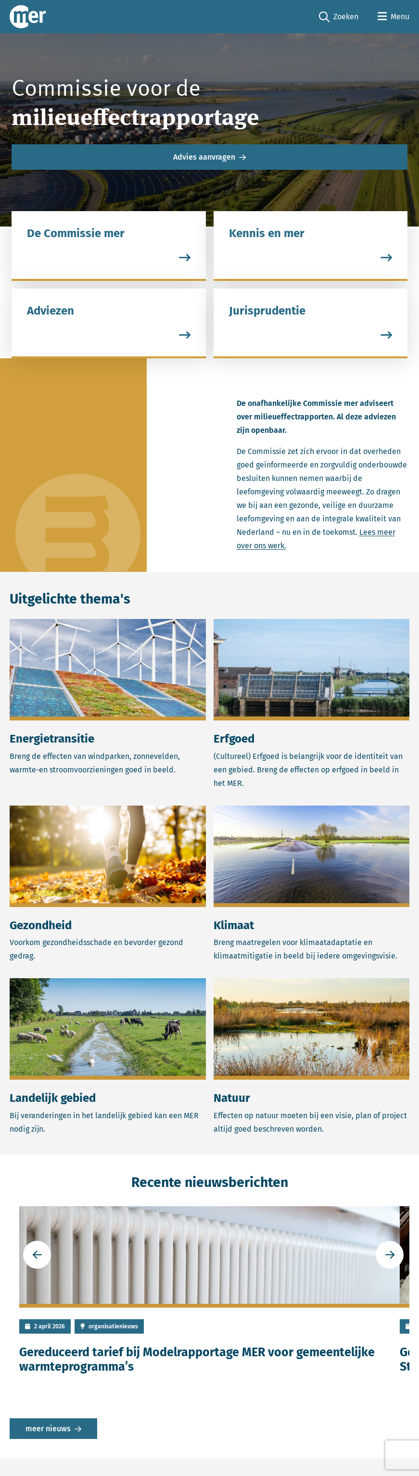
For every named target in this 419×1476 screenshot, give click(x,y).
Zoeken (338, 17)
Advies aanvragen (204, 157)
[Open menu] (393, 17)
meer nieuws (48, 1428)
